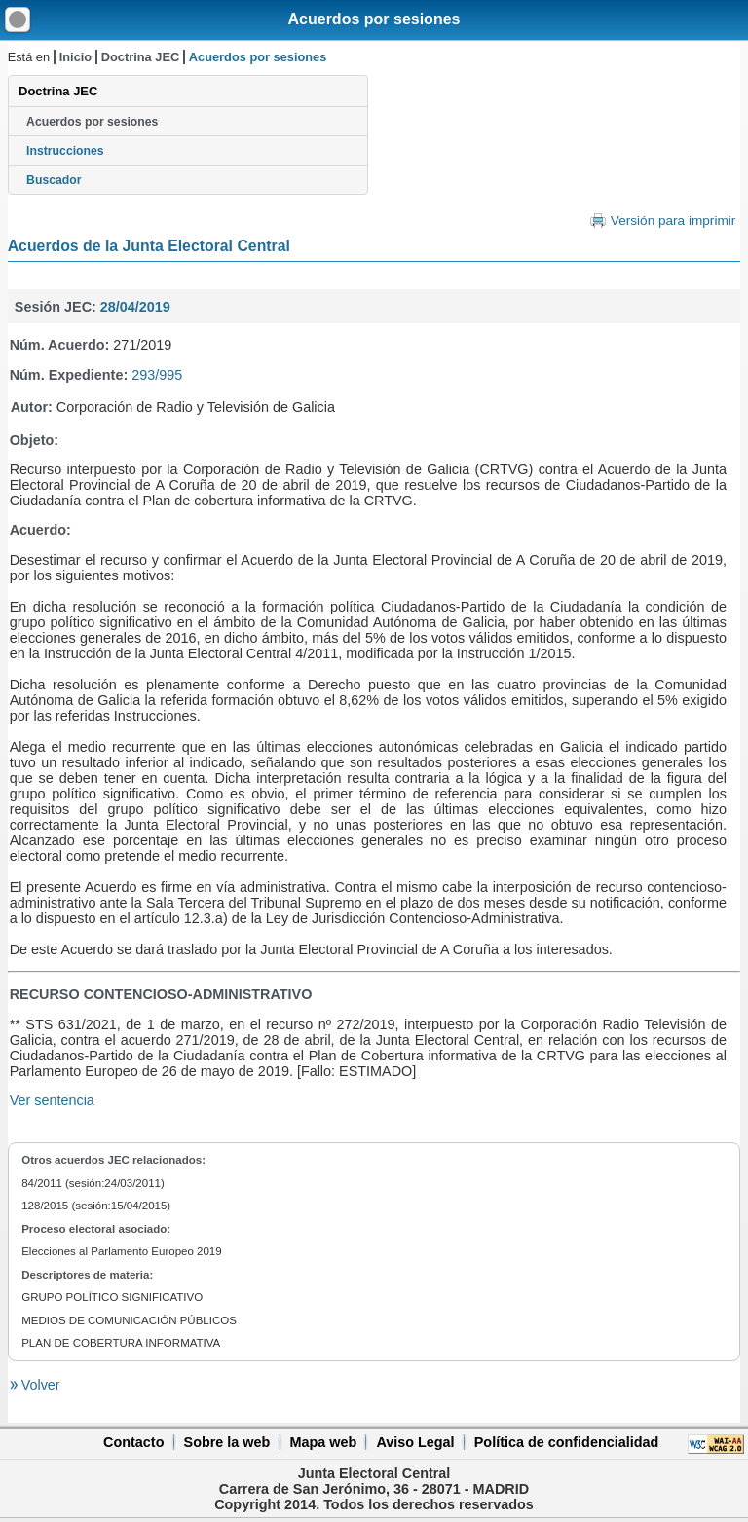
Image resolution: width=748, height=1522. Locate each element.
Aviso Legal (415, 1442)
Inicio (75, 57)
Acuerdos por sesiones (374, 19)
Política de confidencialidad (566, 1442)
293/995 (156, 375)
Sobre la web (227, 1442)
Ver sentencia (52, 1100)
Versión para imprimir (673, 220)
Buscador (53, 180)
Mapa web (322, 1442)
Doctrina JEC (140, 57)
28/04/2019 (135, 307)
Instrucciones (65, 151)
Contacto (133, 1442)
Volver (39, 1384)
